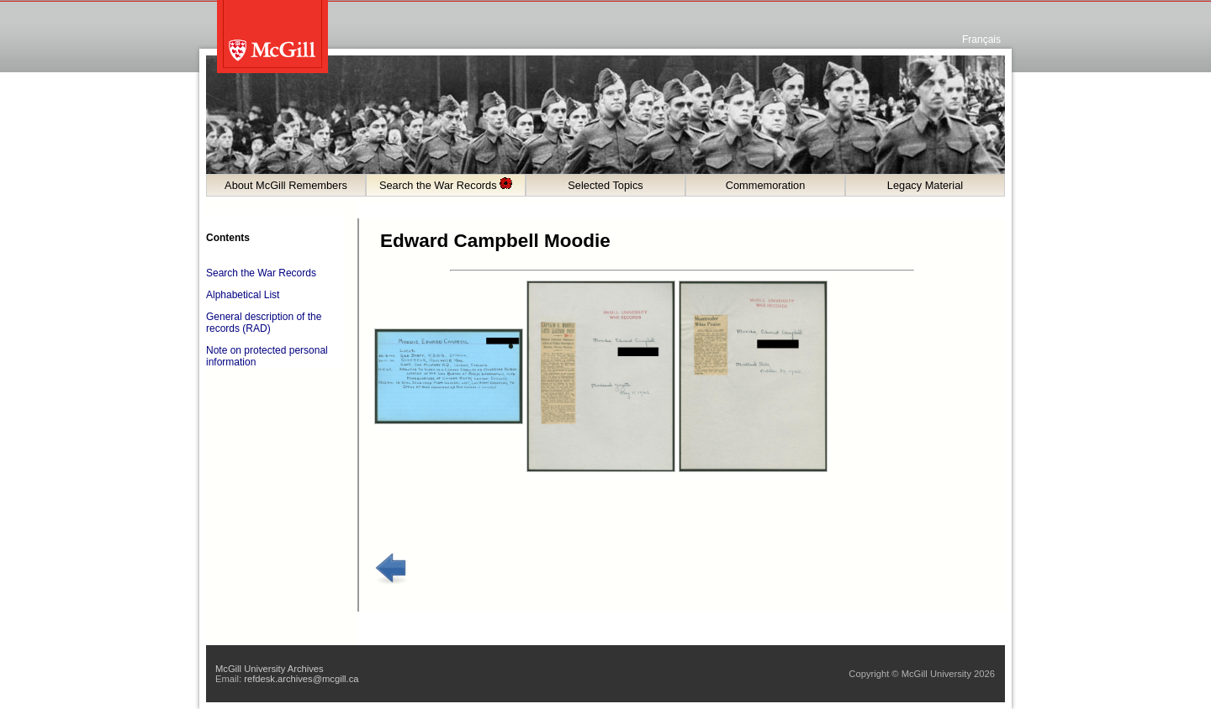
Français (981, 39)
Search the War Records (445, 184)
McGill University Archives (269, 669)
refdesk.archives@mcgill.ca (301, 679)
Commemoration (766, 185)
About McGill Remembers (286, 185)
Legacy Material (925, 185)
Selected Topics (605, 185)
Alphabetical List (242, 295)
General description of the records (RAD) (263, 322)
